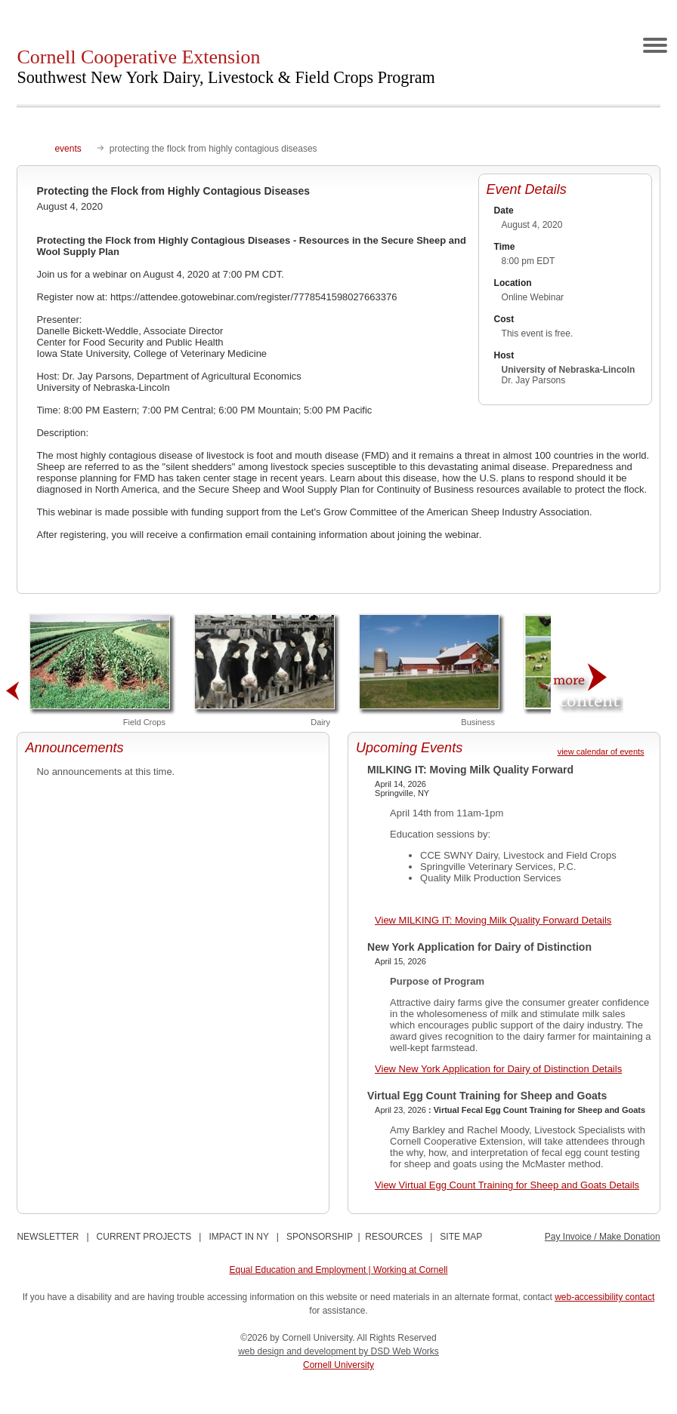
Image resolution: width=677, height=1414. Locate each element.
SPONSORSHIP (319, 1236)
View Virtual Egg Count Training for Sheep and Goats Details (507, 1185)
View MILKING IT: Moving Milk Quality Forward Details (493, 920)
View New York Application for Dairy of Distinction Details (498, 1068)
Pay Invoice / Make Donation (602, 1236)
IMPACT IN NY (238, 1236)
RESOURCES (393, 1236)
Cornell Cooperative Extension (225, 66)
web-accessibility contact (604, 1297)
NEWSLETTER (48, 1236)
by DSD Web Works (399, 1351)
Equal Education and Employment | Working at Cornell (338, 1270)
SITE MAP (461, 1236)
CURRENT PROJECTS (144, 1236)
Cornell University (338, 1365)
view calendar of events (601, 751)
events (67, 148)
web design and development (298, 1351)
